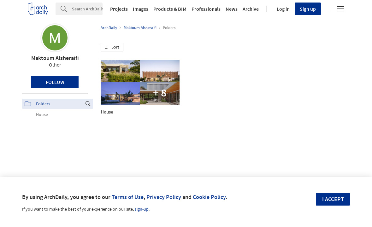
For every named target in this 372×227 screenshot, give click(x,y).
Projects (119, 8)
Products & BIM (169, 8)
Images (140, 8)
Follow (55, 82)
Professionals (206, 8)
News (232, 8)
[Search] (87, 9)
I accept (333, 199)
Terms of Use (128, 197)
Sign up (308, 9)
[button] (112, 47)
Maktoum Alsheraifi (55, 57)
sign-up (142, 209)
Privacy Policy (163, 197)
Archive (251, 8)
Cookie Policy (209, 197)
